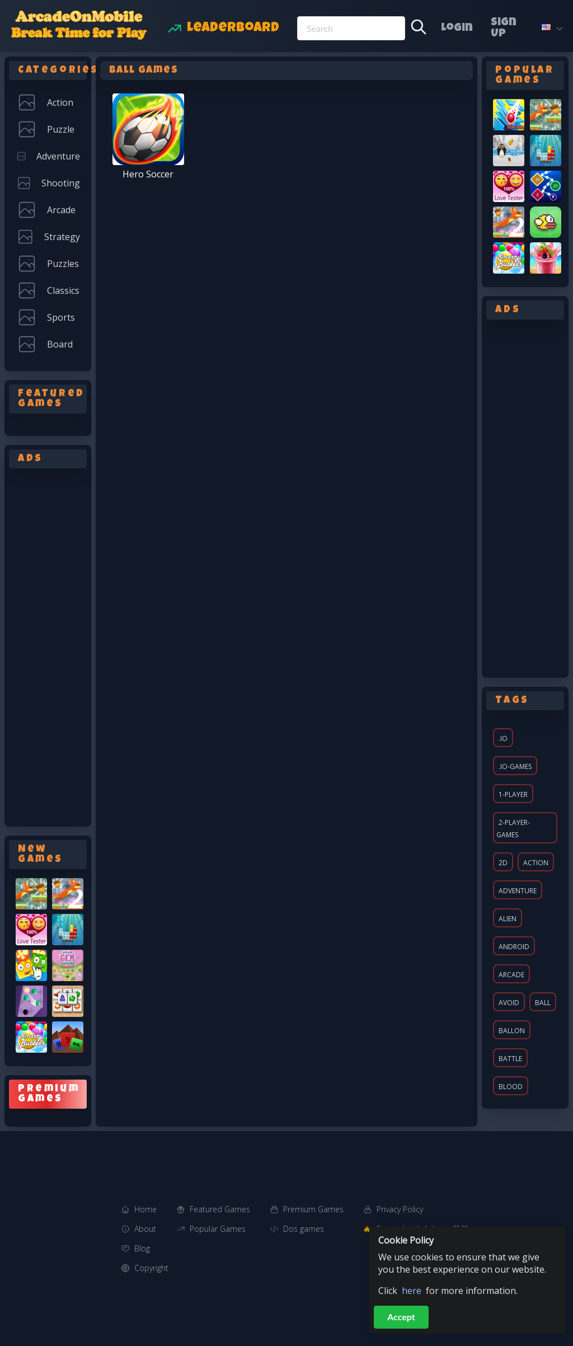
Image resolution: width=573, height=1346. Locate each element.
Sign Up (503, 28)
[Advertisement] (47, 645)
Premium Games (313, 1209)
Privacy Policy (400, 1209)
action (535, 862)
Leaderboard (233, 28)
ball (543, 1002)
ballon (512, 1030)
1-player (513, 794)
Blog (142, 1248)
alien (507, 918)
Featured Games (220, 1209)
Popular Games (218, 1228)
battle (510, 1058)
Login (457, 28)
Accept (401, 1316)
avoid (509, 1002)
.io (503, 738)
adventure (518, 890)
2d (503, 862)
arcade (511, 974)
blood (511, 1086)
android (514, 946)
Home (145, 1209)
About (145, 1228)
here (411, 1290)
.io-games (515, 766)
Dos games (303, 1228)
